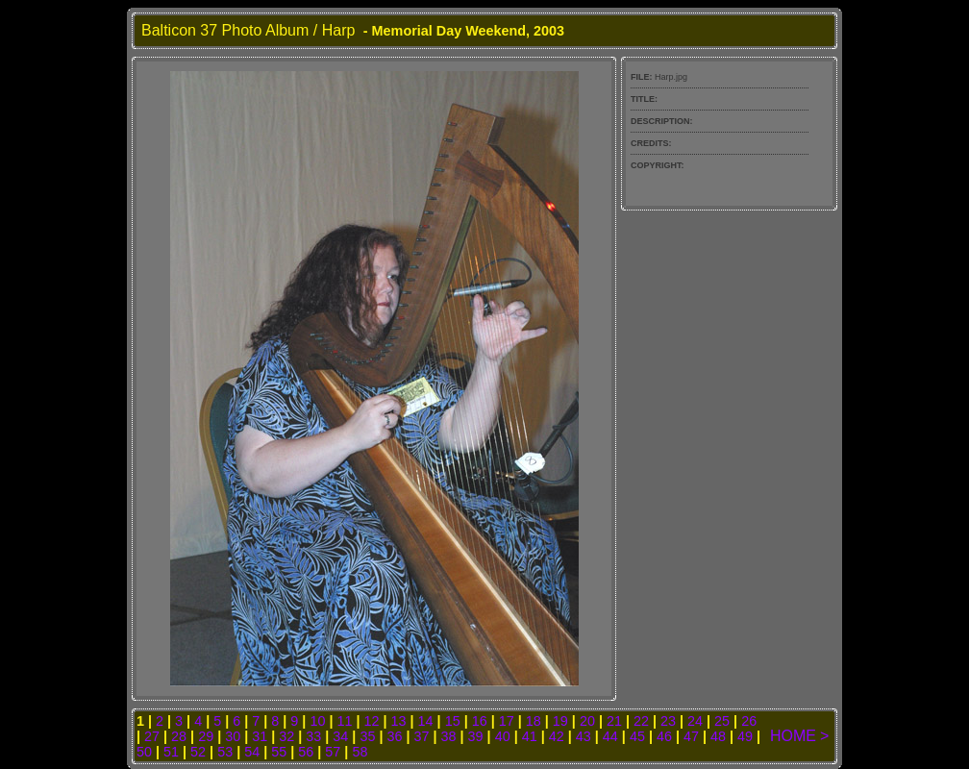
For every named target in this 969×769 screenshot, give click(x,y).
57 (332, 751)
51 (171, 751)
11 (344, 721)
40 (502, 736)
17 (506, 721)
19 (560, 721)
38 (449, 736)
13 (399, 721)
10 (317, 721)
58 (359, 751)
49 (745, 736)
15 (452, 721)
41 (529, 736)
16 (479, 721)
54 (252, 751)
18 (533, 721)
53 (225, 751)
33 (313, 736)
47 (691, 736)
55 (278, 751)
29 (205, 736)
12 (372, 721)
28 (178, 736)
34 (340, 736)
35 (367, 736)
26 (749, 721)
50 (144, 751)
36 (394, 736)
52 (198, 751)
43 (583, 736)
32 (286, 736)
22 (641, 721)
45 (637, 736)
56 (305, 751)
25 (722, 721)
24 (695, 721)
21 (614, 721)
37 (422, 736)
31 (259, 736)
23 (668, 721)
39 (476, 736)
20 (587, 721)
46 (664, 736)
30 (232, 736)
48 (718, 736)
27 (152, 736)
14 (426, 721)
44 (610, 736)
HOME (793, 736)
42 (556, 736)
